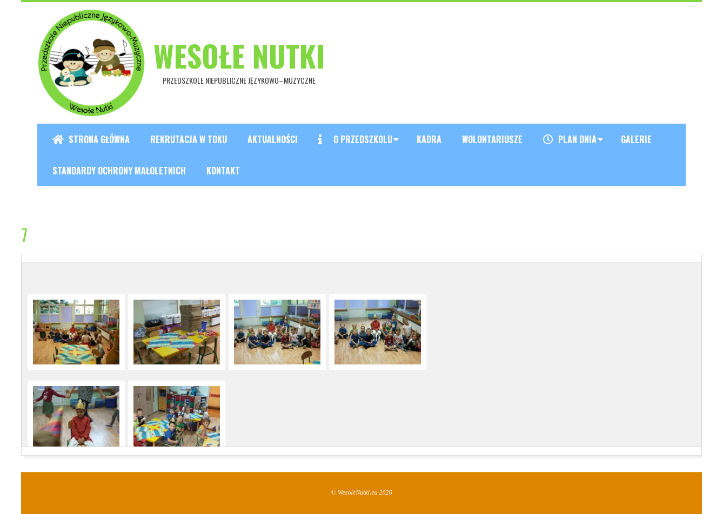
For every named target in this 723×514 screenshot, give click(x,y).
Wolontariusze (492, 139)
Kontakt (223, 170)
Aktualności (272, 139)
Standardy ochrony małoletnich (119, 170)
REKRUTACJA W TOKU (188, 139)
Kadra (429, 139)
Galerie (636, 139)
